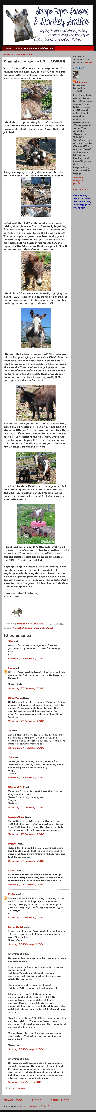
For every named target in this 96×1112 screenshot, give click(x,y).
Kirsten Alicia (16, 817)
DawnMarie (15, 698)
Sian (10, 641)
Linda (11, 668)
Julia (11, 757)
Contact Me (80, 189)
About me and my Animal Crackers (34, 48)
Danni (11, 870)
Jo (9, 730)
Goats (49, 628)
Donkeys (39, 628)
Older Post (60, 1100)
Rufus (11, 894)
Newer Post (12, 1100)
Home (7, 48)
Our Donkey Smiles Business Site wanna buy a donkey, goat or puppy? (82, 201)
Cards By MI (15, 927)
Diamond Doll (16, 787)
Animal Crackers (22, 628)
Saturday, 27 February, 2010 (26, 658)
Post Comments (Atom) (34, 1106)
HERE (88, 62)
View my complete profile (78, 180)
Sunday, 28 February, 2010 (25, 944)
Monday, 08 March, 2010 (24, 1082)
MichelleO (81, 82)
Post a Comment (16, 1088)
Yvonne (12, 843)
